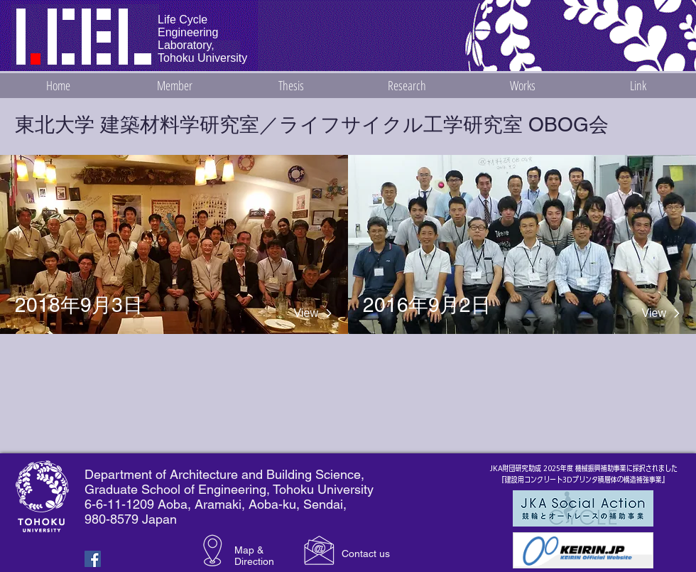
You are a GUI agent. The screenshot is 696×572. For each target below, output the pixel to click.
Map (244, 550)
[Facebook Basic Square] (93, 559)
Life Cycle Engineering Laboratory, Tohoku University (202, 39)
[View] (287, 313)
